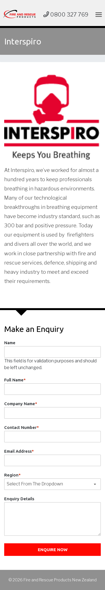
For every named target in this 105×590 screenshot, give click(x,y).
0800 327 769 (65, 14)
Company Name (20, 403)
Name (9, 342)
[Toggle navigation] (97, 14)
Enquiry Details (19, 498)
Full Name (15, 379)
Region (12, 475)
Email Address (19, 451)
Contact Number (21, 427)
